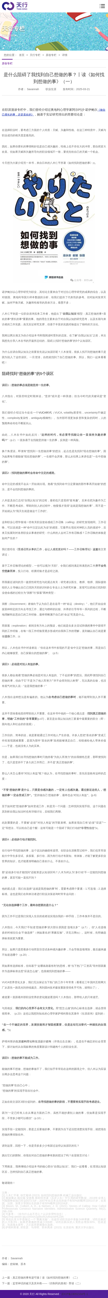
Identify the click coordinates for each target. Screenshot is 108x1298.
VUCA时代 (45, 412)
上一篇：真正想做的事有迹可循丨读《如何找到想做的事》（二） (40, 1277)
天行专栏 (35, 55)
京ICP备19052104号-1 (74, 1294)
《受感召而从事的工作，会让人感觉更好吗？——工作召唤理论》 (54, 549)
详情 (64, 55)
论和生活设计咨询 (40, 1041)
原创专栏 (51, 55)
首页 (21, 55)
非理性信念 (87, 828)
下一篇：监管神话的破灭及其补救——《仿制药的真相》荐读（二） (42, 1283)
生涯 (18, 1041)
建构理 (25, 1041)
